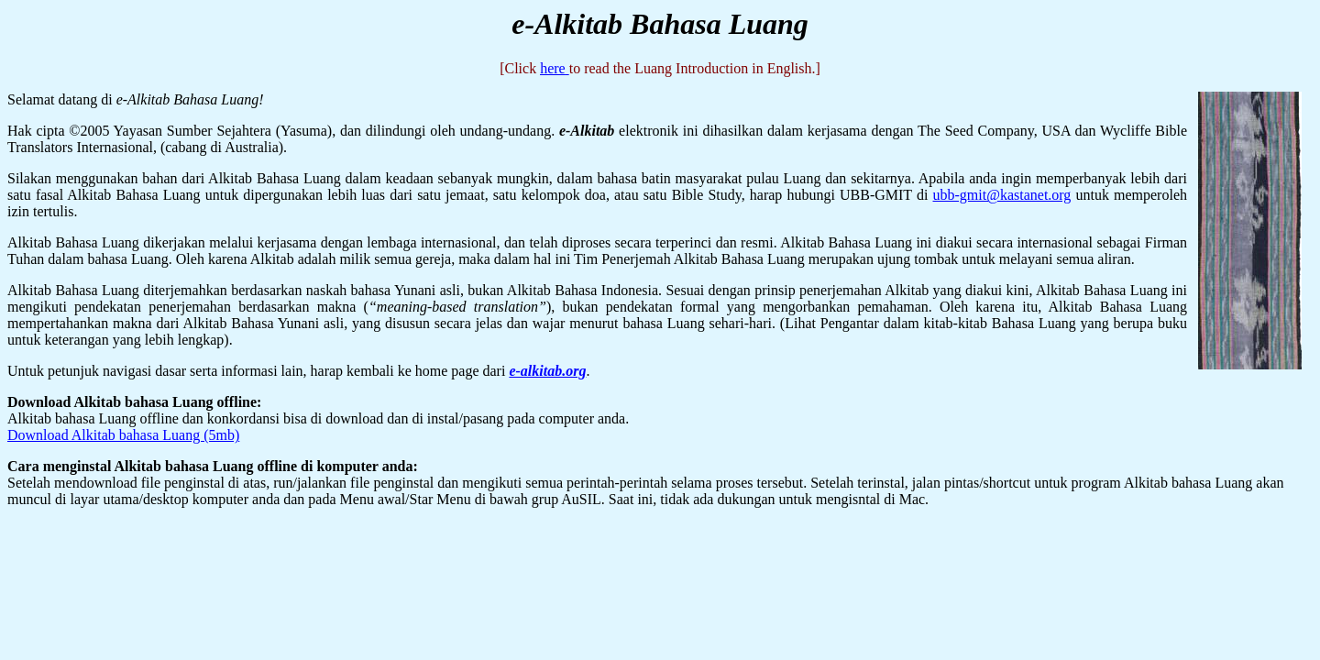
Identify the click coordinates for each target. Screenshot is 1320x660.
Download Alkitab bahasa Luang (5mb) (123, 435)
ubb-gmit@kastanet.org (1002, 195)
